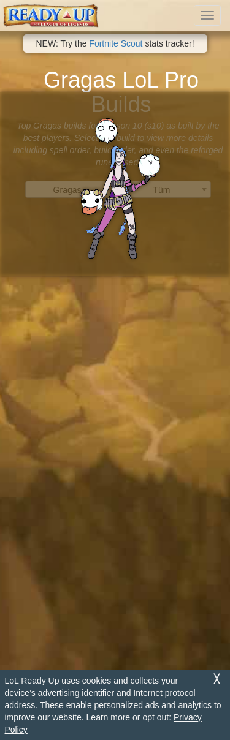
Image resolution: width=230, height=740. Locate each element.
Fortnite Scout (115, 43)
